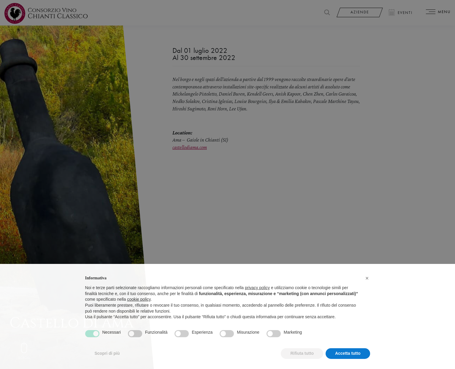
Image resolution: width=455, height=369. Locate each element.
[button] (367, 288)
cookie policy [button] (138, 310)
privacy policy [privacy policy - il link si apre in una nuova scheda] (257, 298)
